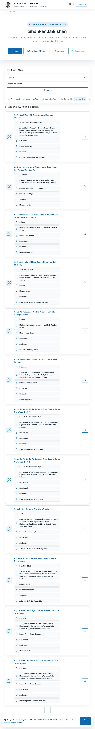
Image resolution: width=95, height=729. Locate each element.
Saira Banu (41, 182)
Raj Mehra (41, 524)
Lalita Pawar (29, 128)
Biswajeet (22, 180)
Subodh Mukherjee (26, 194)
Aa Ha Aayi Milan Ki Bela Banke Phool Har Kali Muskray (35, 263)
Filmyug (22, 285)
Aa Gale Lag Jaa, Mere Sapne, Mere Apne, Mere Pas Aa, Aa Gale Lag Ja (35, 168)
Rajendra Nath (39, 375)
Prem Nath (52, 574)
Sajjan (48, 182)
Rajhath (22, 222)
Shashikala (38, 277)
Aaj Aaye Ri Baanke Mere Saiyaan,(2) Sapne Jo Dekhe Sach (35, 560)
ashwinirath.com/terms (13, 722)
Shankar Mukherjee (26, 590)
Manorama (36, 372)
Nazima (47, 180)
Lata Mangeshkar (32, 157)
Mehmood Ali (24, 626)
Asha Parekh (24, 519)
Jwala (21, 514)
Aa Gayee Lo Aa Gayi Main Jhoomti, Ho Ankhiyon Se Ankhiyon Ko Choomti (36, 216)
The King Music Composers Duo (47, 24)
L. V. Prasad (23, 639)
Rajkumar (22, 367)
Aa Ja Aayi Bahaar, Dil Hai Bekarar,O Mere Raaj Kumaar (35, 361)
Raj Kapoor (46, 130)
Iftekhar (37, 422)
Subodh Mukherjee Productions (31, 188)
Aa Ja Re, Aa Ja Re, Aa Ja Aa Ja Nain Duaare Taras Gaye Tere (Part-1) (37, 410)
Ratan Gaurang (30, 182)
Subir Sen (39, 449)
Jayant (41, 180)
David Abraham (32, 571)
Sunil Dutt (23, 526)
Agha (21, 624)
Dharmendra (24, 275)
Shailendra (23, 152)
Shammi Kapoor (34, 377)
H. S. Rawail (23, 432)
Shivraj (53, 182)
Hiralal (30, 422)
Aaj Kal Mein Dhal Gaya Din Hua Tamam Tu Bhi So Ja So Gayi (36, 612)
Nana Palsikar (49, 128)
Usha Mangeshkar (36, 601)
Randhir (34, 424)
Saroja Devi (30, 628)
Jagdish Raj (44, 422)
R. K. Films (23, 140)
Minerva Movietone (26, 235)
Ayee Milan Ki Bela (26, 269)
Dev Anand (23, 422)
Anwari (22, 128)
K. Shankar (23, 388)
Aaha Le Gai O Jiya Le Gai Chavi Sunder (32, 508)
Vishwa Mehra (33, 135)
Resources (77, 51)
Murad (44, 574)
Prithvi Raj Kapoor (26, 375)
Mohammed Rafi (25, 205)
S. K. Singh (29, 133)
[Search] (70, 4)
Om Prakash (45, 372)
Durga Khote (52, 571)
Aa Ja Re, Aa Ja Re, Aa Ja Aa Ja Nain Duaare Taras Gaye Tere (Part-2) (37, 460)
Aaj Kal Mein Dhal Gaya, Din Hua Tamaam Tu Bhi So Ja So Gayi (36, 662)
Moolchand (39, 128)
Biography (58, 51)
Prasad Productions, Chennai (30, 634)
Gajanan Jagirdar (33, 521)
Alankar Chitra (24, 584)
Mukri (30, 524)
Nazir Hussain (44, 275)
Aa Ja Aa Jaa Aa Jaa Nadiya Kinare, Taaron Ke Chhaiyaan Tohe (35, 313)
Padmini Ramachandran (28, 130)
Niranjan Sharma (36, 626)
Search (47, 90)
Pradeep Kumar (34, 228)
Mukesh (42, 157)
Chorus (22, 157)
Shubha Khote (40, 628)
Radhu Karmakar (25, 146)
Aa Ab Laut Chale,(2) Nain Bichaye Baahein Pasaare (33, 116)
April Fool (23, 175)
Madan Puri (34, 275)
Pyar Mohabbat (25, 566)
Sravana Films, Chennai (28, 383)
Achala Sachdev (25, 372)
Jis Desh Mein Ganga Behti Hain (31, 122)
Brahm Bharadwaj (36, 519)
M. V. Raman (23, 537)
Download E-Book (36, 51)
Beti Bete (22, 618)
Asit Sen (22, 571)
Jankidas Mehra (41, 624)
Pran (39, 130)
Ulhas (21, 230)
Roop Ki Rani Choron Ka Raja (30, 417)
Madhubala (23, 228)
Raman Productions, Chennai (30, 532)
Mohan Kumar (24, 291)
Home (15, 51)
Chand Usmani (32, 180)
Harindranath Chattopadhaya (30, 574)
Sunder (22, 280)
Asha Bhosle (24, 302)
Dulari (26, 624)
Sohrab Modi (45, 228)
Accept (86, 721)
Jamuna (32, 624)
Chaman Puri (48, 519)
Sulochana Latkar (48, 277)
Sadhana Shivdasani (40, 133)
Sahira (40, 424)
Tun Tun (54, 228)
